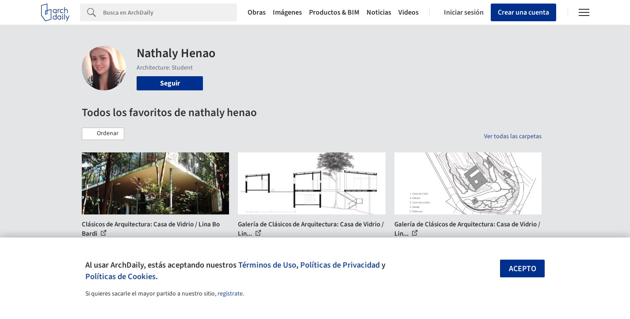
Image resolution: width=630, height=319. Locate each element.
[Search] (170, 12)
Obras (257, 12)
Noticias (379, 12)
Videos (408, 12)
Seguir (170, 83)
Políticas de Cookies (120, 276)
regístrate (230, 293)
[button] (103, 134)
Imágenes (287, 12)
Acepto (522, 268)
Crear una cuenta (523, 12)
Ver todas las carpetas (513, 136)
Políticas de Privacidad (340, 265)
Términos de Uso (267, 265)
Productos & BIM (334, 12)
